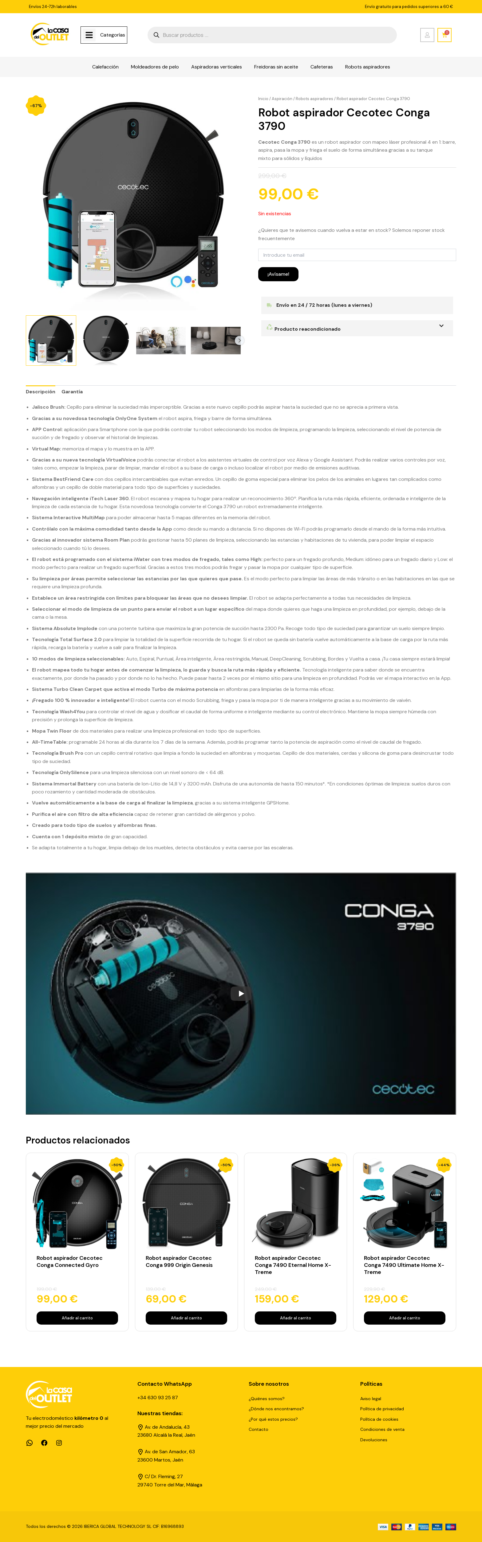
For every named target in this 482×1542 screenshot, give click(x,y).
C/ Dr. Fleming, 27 (164, 1476)
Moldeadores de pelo (155, 67)
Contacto (258, 1429)
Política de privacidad (382, 1409)
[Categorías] (89, 35)
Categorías (112, 35)
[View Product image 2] (106, 340)
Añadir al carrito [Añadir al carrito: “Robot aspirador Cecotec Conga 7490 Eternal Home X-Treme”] (295, 1318)
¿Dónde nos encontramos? (276, 1409)
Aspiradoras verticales (216, 67)
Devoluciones (373, 1440)
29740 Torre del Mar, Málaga (169, 1485)
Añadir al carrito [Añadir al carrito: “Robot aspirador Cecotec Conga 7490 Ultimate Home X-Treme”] (404, 1318)
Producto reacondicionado (303, 329)
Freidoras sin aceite (276, 67)
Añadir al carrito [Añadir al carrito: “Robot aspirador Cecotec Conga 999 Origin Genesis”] (186, 1318)
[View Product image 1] (51, 340)
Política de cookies (379, 1419)
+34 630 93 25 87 (157, 1397)
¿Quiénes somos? (267, 1398)
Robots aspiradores (367, 67)
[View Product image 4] (216, 340)
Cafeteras (321, 67)
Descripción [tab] (40, 391)
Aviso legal (370, 1398)
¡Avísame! (278, 274)
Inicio (263, 98)
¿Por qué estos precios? (273, 1419)
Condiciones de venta (382, 1429)
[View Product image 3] (161, 340)
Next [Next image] (239, 340)
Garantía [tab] (72, 391)
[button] (357, 328)
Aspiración (282, 98)
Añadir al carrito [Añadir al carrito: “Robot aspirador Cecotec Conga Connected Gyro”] (77, 1318)
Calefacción (105, 67)
